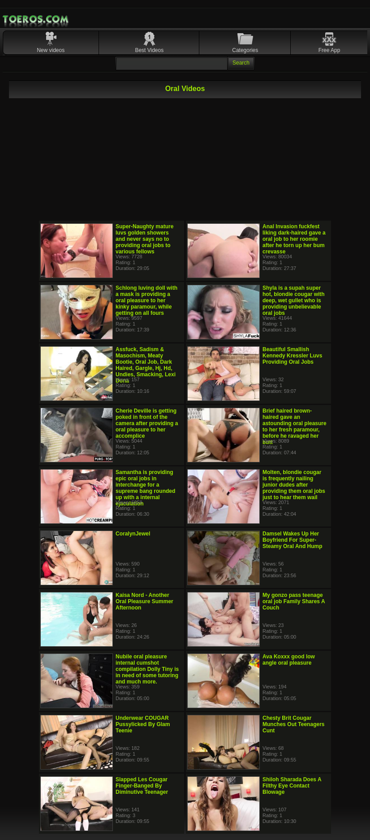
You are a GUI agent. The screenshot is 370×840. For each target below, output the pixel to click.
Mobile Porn (36, 19)
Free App (329, 50)
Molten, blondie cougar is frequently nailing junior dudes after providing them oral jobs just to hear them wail (293, 485)
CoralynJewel (133, 534)
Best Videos (149, 50)
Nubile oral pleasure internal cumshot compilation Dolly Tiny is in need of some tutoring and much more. (147, 669)
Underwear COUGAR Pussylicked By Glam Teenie (143, 724)
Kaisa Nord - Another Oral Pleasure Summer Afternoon (144, 601)
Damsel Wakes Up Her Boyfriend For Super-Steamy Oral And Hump (292, 540)
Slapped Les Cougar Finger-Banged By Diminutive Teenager (142, 785)
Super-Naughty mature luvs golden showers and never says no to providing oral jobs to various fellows (144, 239)
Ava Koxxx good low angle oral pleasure (288, 659)
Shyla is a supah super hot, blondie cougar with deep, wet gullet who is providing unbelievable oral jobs (293, 300)
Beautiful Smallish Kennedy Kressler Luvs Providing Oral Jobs (292, 355)
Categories (245, 50)
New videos (51, 50)
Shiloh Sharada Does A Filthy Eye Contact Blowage (291, 785)
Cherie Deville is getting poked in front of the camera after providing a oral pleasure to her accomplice (147, 423)
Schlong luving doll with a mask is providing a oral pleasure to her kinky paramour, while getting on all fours (146, 300)
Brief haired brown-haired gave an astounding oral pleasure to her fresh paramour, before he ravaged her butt (294, 426)
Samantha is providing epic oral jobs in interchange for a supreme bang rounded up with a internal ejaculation (145, 488)
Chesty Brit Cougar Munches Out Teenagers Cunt (293, 724)
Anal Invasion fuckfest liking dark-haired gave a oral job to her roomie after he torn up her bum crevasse (294, 239)
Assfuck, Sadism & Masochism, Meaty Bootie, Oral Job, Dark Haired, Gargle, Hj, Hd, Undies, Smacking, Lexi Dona (146, 365)
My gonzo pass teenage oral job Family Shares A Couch (293, 601)
